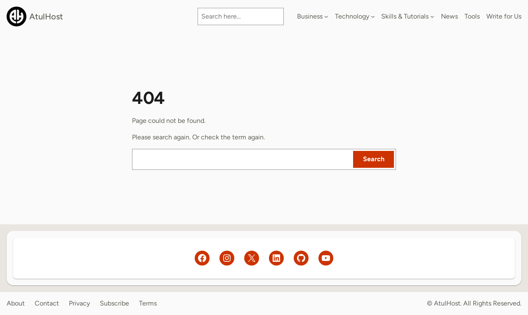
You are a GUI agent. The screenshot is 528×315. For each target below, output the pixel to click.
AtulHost (46, 16)
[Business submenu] (326, 16)
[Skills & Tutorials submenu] (432, 16)
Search (373, 159)
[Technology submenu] (373, 16)
